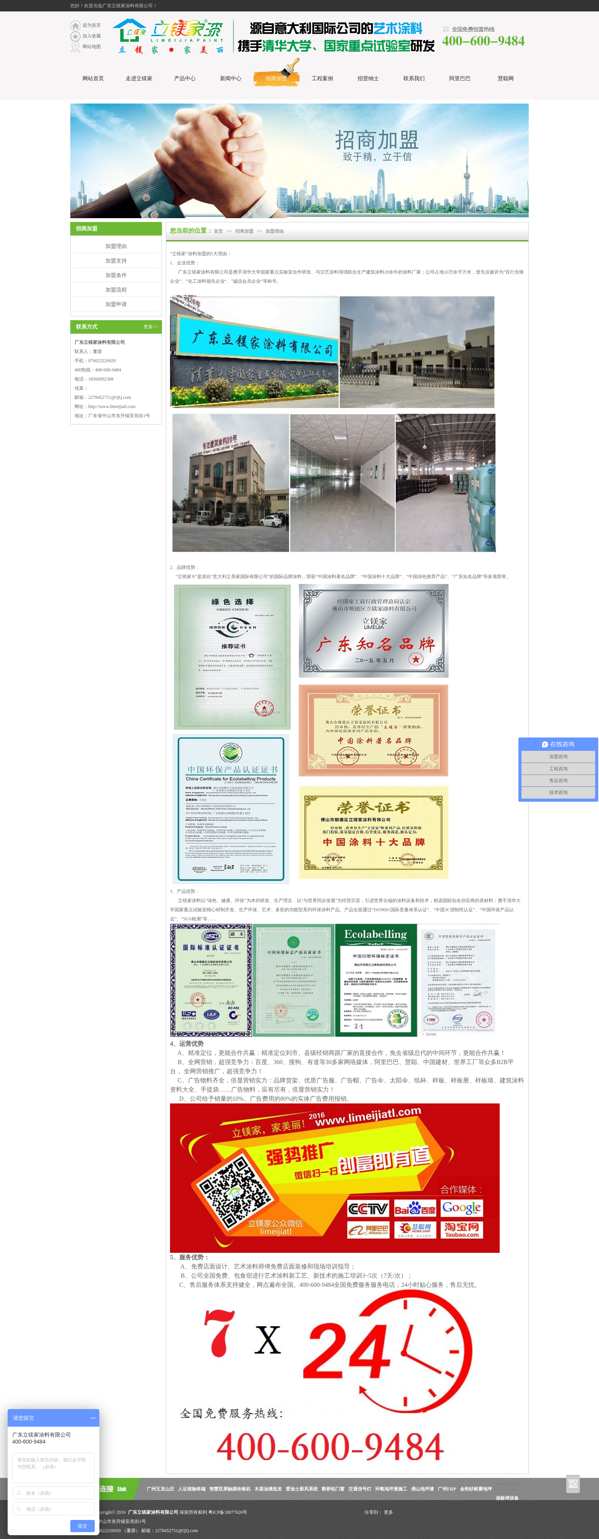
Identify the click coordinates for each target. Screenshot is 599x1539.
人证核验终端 (192, 1489)
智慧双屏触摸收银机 (230, 1489)
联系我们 (414, 78)
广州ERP (447, 1489)
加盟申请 (116, 304)
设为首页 (92, 25)
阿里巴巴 (460, 78)
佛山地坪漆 (422, 1489)
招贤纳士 (368, 78)
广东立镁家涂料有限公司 (152, 1512)
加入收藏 (92, 36)
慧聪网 (506, 78)
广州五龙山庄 (160, 1489)
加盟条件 (116, 275)
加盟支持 (116, 261)
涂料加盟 (197, 253)
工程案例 (322, 78)
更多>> (151, 326)
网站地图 (92, 46)
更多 (388, 1512)
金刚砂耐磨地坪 (476, 1489)
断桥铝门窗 (333, 1489)
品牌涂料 (292, 576)
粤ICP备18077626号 (228, 1512)
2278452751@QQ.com (109, 397)
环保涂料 (321, 909)
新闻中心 (230, 78)
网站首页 (93, 78)
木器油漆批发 (268, 1489)
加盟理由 (116, 246)
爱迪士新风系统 (302, 1489)
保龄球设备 (507, 1498)
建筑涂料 (375, 272)
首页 (218, 231)
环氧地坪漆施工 (391, 1489)
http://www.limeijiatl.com (112, 406)
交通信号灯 (359, 1489)
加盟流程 (116, 290)
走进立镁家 (139, 78)
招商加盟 (276, 78)
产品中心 (185, 78)
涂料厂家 (412, 272)
